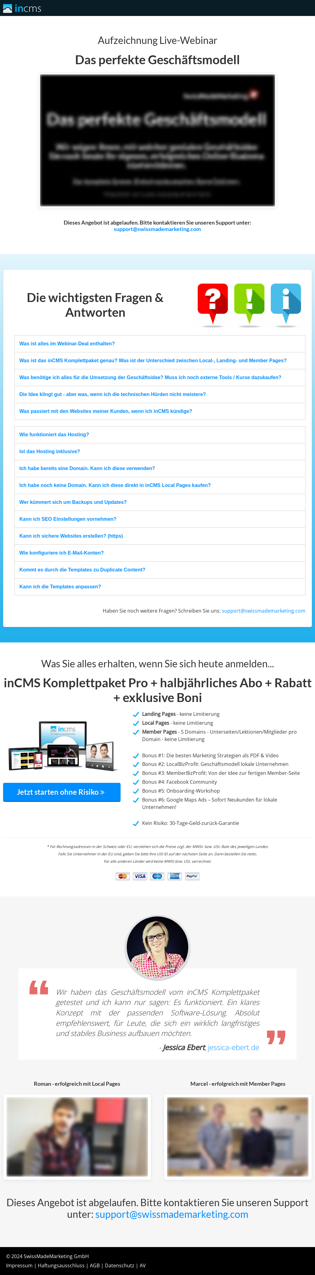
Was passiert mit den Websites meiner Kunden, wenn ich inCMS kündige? (105, 411)
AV (143, 1265)
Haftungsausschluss (61, 1265)
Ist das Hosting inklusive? (49, 451)
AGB (95, 1265)
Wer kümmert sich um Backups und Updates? (73, 502)
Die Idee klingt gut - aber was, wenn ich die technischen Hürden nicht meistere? (112, 394)
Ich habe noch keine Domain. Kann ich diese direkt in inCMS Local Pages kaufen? (115, 485)
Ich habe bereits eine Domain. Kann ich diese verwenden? (87, 468)
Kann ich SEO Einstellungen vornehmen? (68, 519)
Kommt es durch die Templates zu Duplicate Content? (82, 569)
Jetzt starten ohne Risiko (61, 791)
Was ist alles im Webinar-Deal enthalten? (67, 343)
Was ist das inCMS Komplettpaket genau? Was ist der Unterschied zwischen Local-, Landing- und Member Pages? (153, 360)
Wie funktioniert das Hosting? (54, 434)
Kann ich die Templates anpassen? (60, 586)
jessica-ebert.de (233, 1047)
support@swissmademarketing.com (157, 229)
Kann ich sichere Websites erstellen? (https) (71, 536)
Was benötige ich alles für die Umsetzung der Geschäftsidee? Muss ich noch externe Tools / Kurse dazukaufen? (150, 377)
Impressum (19, 1265)
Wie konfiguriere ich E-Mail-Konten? (61, 552)
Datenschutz (119, 1265)
